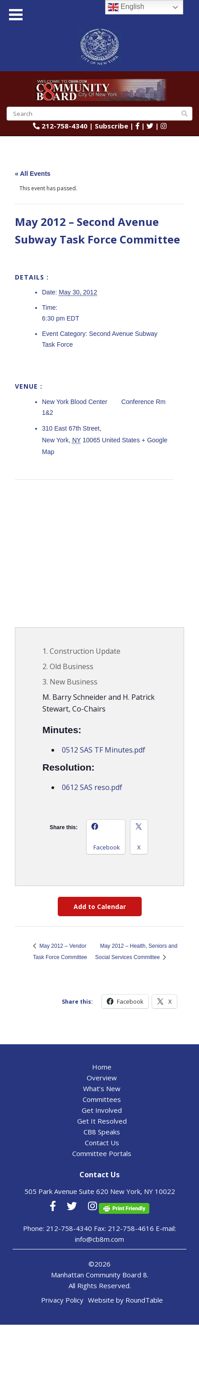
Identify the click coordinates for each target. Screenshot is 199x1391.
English (126, 7)
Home (101, 1066)
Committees (102, 1099)
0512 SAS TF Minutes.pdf (103, 750)
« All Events (33, 173)
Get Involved (102, 1110)
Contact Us (102, 1142)
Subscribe (111, 125)
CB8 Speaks (101, 1131)
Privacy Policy (62, 1299)
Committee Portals (101, 1153)
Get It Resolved (102, 1120)
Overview (102, 1077)
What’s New (101, 1088)
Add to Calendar (100, 906)
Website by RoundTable (125, 1299)
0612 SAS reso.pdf (92, 787)
